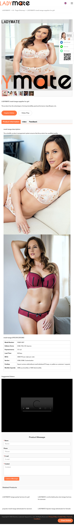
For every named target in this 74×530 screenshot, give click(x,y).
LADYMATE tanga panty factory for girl (16, 498)
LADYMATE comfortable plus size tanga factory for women (54, 500)
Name (6, 440)
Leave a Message (12, 479)
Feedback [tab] (33, 122)
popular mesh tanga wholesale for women (17, 510)
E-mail (6, 456)
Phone (5, 448)
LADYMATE (6, 10)
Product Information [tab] (11, 122)
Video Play (25, 113)
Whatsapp (67, 51)
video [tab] (24, 122)
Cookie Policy (62, 517)
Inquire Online (9, 113)
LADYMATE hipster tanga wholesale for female (54, 510)
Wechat (66, 46)
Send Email (67, 42)
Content (7, 464)
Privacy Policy (53, 517)
